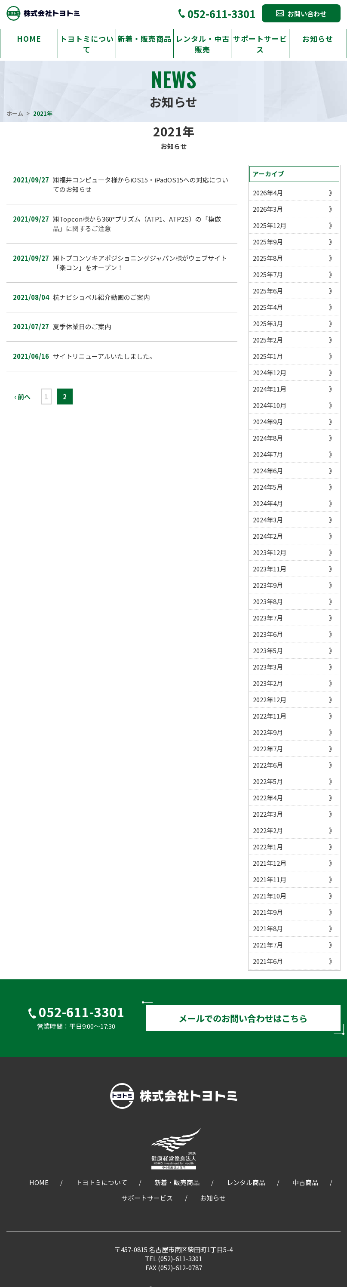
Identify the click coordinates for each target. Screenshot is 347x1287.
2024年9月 (268, 421)
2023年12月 (269, 552)
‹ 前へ (22, 396)
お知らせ (317, 38)
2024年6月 (268, 470)
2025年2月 (268, 339)
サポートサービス (260, 44)
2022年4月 (268, 797)
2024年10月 (269, 405)
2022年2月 (268, 830)
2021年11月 (269, 879)
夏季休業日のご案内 (82, 326)
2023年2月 (268, 683)
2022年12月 (269, 699)
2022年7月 (268, 748)
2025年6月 (268, 290)
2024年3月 (268, 519)
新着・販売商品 (144, 38)
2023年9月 (268, 584)
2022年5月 (268, 781)
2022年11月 (269, 715)
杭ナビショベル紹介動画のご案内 (101, 297)
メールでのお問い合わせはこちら (243, 1019)
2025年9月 (268, 241)
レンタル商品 (246, 1185)
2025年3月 (268, 323)
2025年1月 (268, 356)
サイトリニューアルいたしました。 (104, 356)
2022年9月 (268, 732)
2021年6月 (268, 961)
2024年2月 (268, 535)
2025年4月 (268, 307)
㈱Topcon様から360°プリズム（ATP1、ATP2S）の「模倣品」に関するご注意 (137, 223)
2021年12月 (269, 862)
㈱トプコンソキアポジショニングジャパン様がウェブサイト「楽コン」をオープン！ (140, 262)
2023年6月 (268, 634)
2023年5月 (268, 650)
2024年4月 (268, 503)
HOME (29, 38)
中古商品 (305, 1185)
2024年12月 (269, 372)
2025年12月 (269, 225)
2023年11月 (269, 568)
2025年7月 (268, 274)
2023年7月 (268, 617)
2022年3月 (268, 813)
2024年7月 (268, 454)
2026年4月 (268, 192)
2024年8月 (268, 437)
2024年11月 (269, 388)
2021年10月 (269, 895)
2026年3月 (268, 208)
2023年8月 (268, 601)
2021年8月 (268, 928)
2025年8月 (268, 257)
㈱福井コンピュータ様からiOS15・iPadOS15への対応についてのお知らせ (140, 184)
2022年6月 (268, 764)
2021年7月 (268, 944)
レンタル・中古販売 (202, 44)
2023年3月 (268, 666)
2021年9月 (268, 912)
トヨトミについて (87, 44)
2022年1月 (268, 846)
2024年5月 (268, 486)
